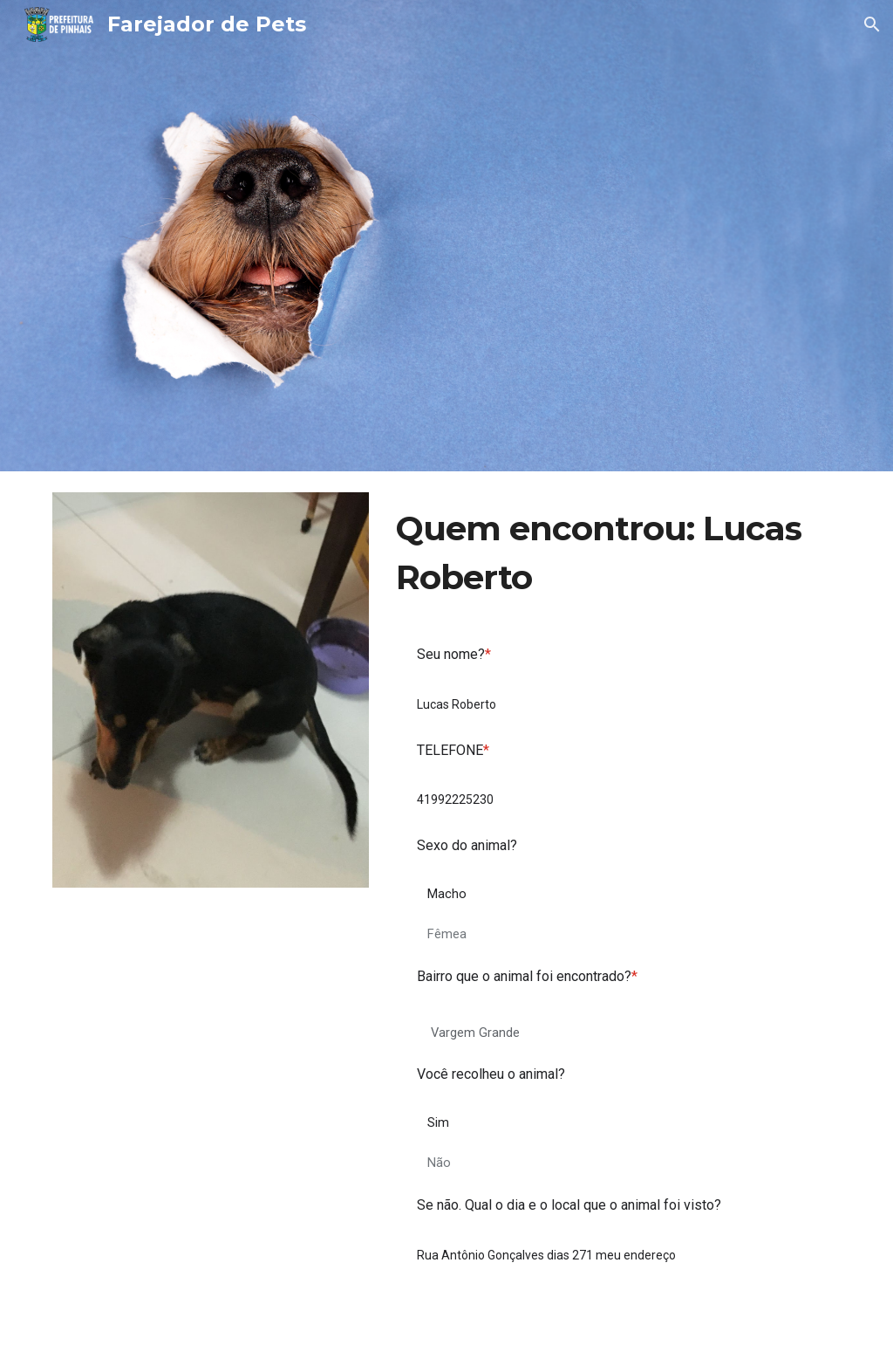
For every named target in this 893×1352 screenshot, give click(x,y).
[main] (615, 553)
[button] (872, 24)
